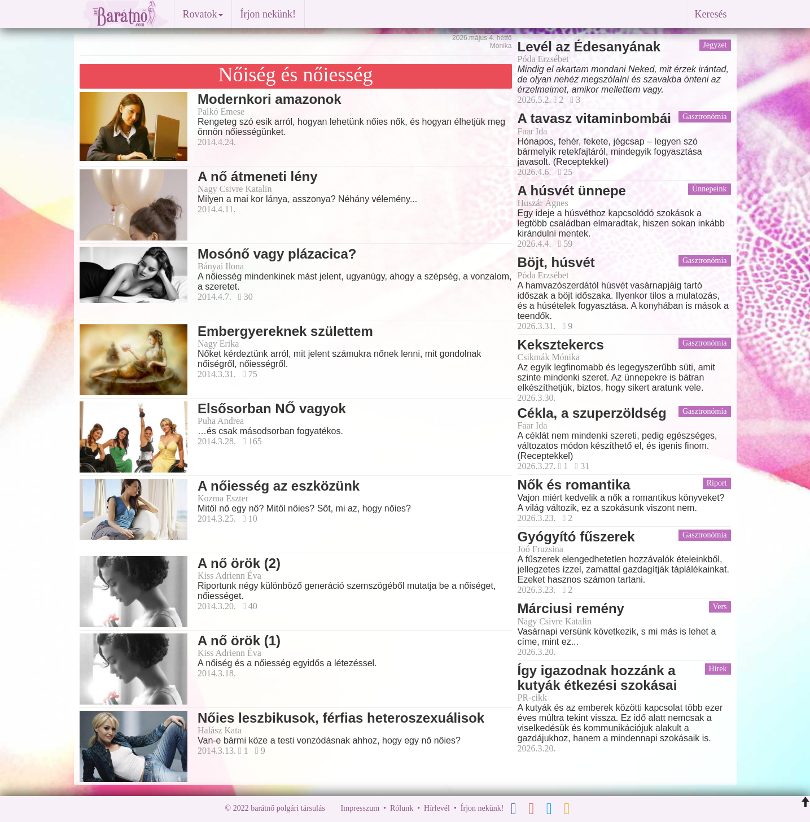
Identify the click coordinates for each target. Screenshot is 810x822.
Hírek (718, 668)
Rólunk (401, 808)
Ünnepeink (709, 189)
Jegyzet (715, 45)
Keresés (711, 14)
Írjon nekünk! (268, 14)
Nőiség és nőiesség (295, 74)
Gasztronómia (704, 116)
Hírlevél (437, 808)
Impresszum (360, 808)
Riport (717, 483)
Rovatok (203, 14)
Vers (720, 606)
